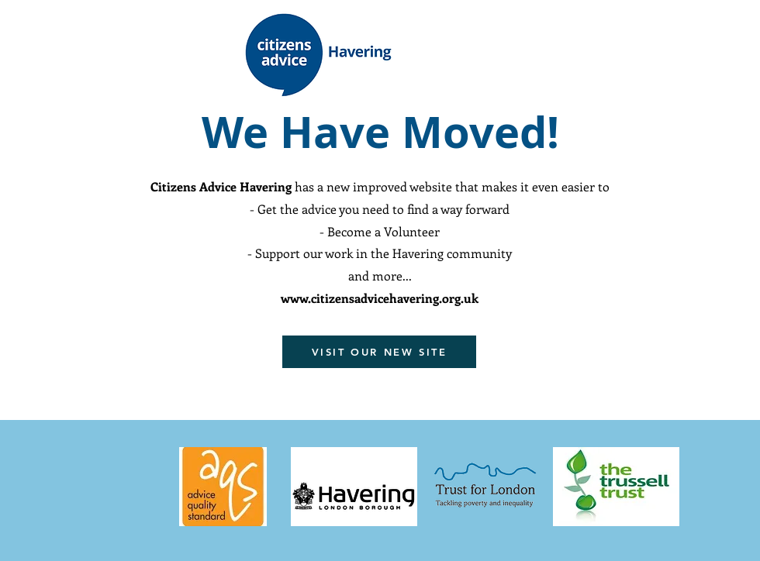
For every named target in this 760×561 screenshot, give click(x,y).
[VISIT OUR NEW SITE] (379, 352)
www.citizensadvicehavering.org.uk (379, 298)
